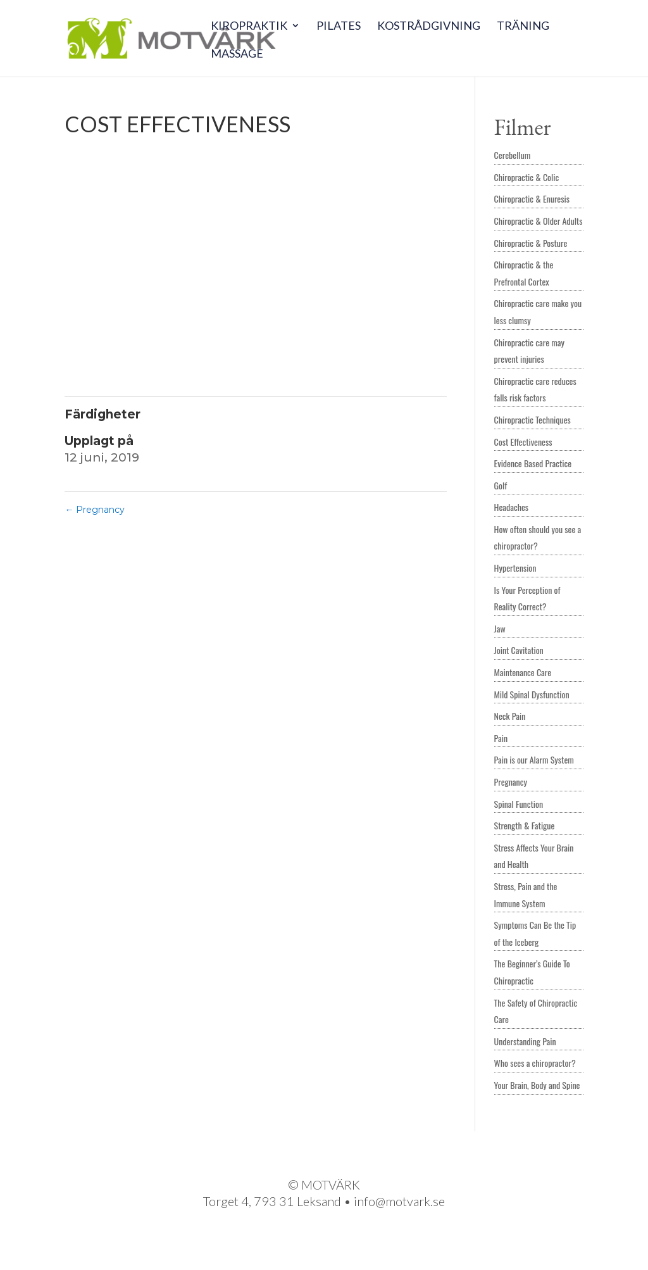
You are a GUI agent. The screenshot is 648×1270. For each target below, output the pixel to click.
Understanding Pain (525, 1041)
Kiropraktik (249, 26)
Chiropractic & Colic (526, 177)
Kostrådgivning (428, 26)
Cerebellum (512, 154)
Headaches (511, 506)
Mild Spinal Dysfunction (532, 694)
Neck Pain (510, 715)
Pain (501, 738)
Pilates (338, 26)
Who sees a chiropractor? (535, 1062)
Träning (523, 26)
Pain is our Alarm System (534, 759)
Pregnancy (95, 509)
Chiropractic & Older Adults (538, 220)
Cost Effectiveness (523, 441)
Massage (237, 54)
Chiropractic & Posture (531, 242)
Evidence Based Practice (532, 463)
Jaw (500, 628)
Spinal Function (519, 803)
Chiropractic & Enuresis (532, 198)
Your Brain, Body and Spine (537, 1084)
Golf (501, 485)
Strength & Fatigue (524, 825)
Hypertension (515, 567)
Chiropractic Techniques (532, 419)
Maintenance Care (523, 672)
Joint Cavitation (519, 650)
